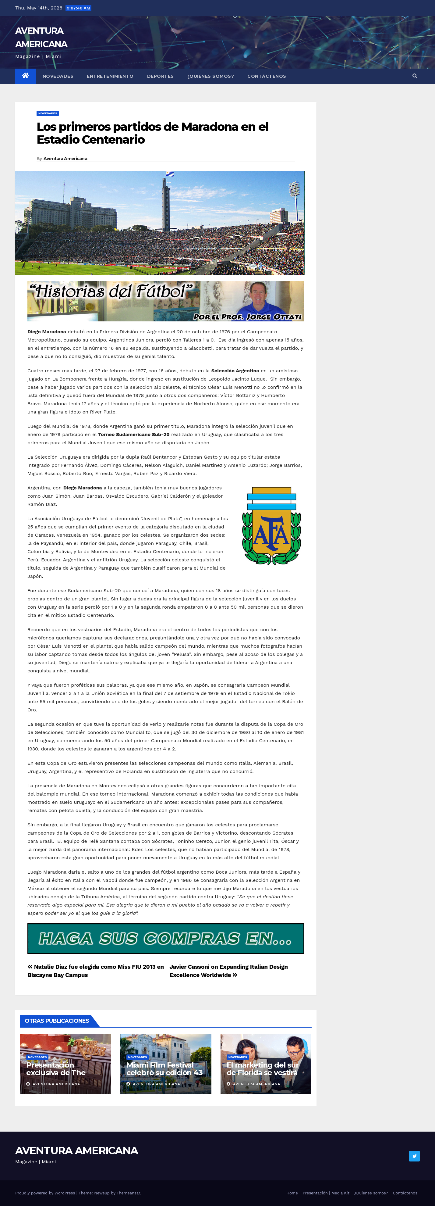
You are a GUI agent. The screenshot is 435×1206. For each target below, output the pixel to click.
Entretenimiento (110, 76)
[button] (414, 76)
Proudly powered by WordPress (45, 1193)
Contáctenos (266, 76)
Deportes (160, 76)
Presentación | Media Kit (326, 1193)
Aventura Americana (65, 158)
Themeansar (128, 1193)
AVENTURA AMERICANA (76, 1150)
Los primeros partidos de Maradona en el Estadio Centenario (152, 133)
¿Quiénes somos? (210, 76)
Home (292, 1193)
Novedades (58, 76)
